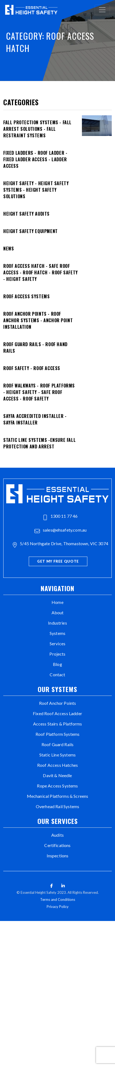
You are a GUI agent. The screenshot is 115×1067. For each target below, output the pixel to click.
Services (57, 643)
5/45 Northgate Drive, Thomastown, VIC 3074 (60, 544)
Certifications (57, 845)
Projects (57, 653)
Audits (57, 835)
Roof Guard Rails (57, 744)
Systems (57, 633)
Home (57, 602)
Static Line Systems (57, 754)
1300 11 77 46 (60, 516)
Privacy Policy (58, 906)
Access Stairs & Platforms (57, 723)
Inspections (58, 855)
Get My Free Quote (58, 561)
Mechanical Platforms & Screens (57, 796)
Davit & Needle (57, 775)
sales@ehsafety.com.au (60, 530)
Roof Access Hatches (57, 765)
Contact (57, 674)
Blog (57, 664)
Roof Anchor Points (57, 703)
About (58, 612)
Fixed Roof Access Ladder (57, 713)
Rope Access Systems (57, 785)
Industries (57, 622)
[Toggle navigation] (102, 9)
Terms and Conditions (57, 899)
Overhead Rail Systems (57, 806)
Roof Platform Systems (57, 734)
